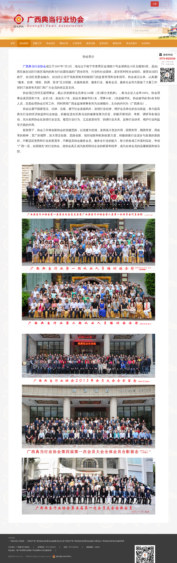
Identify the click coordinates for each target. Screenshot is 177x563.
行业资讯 (77, 43)
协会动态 (50, 43)
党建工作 (37, 43)
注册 (155, 4)
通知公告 (64, 43)
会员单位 (146, 43)
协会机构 (24, 43)
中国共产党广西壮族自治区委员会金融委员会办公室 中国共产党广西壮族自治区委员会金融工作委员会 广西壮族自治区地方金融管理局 (75, 541)
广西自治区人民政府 (17, 541)
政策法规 (90, 43)
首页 (13, 43)
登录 (165, 4)
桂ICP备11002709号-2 (62, 556)
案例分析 (117, 43)
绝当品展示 (131, 43)
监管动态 (104, 43)
